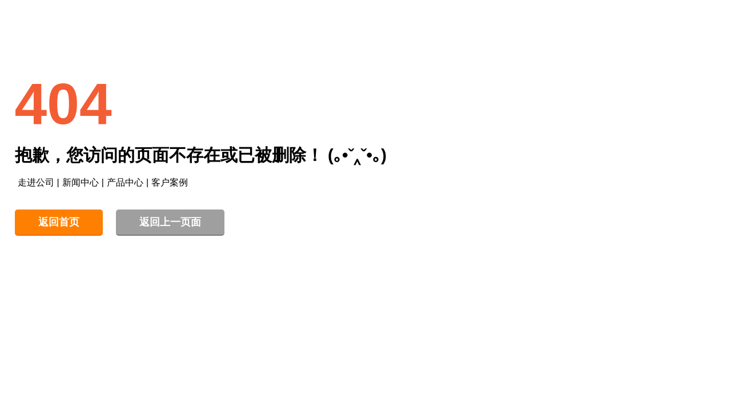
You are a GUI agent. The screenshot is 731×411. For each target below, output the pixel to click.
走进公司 (36, 182)
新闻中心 (80, 182)
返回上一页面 (170, 222)
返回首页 (58, 222)
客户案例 (169, 182)
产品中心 (125, 182)
